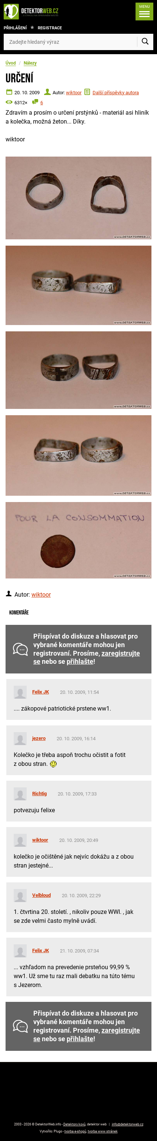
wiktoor (73, 92)
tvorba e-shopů (75, 1131)
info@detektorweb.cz (127, 1124)
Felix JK (40, 692)
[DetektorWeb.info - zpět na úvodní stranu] (33, 11)
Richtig (39, 793)
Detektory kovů (74, 1124)
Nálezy (30, 63)
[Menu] (144, 11)
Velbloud (41, 895)
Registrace (50, 28)
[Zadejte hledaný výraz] (78, 42)
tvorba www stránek (103, 1131)
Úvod (11, 63)
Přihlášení (15, 28)
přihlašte (80, 661)
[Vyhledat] (145, 42)
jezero (39, 738)
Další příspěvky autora (116, 92)
